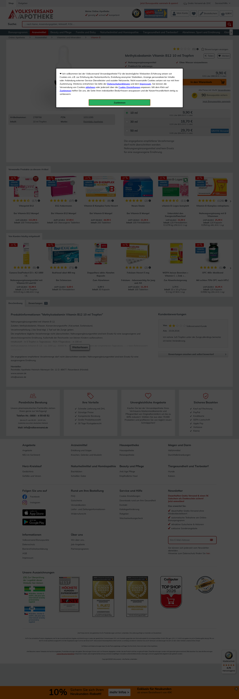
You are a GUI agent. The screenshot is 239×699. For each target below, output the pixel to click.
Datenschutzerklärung (118, 69)
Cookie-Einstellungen (129, 73)
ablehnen (90, 73)
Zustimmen (65, 76)
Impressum (145, 69)
